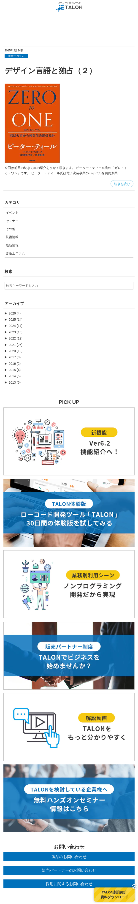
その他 (10, 229)
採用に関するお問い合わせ (69, 884)
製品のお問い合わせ (69, 857)
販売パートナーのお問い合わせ (69, 870)
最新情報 (12, 245)
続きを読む (122, 184)
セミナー (12, 221)
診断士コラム (15, 253)
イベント (12, 212)
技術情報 (12, 237)
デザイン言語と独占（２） (50, 70)
